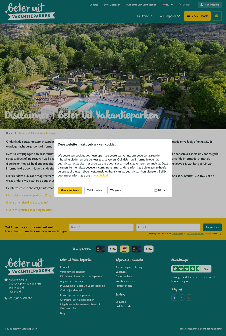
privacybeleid (99, 175)
